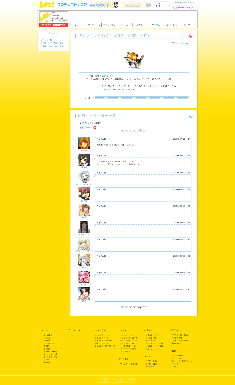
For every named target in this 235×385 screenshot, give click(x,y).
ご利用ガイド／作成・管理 (52, 43)
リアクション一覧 (127, 343)
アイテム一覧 (46, 40)
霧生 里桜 (84, 284)
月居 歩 (84, 301)
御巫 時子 (84, 167)
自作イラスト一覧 (152, 349)
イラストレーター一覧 (154, 343)
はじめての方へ (177, 2)
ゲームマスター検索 (128, 349)
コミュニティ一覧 (101, 338)
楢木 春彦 (84, 201)
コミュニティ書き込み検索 (105, 346)
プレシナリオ (125, 351)
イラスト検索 (151, 340)
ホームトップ (49, 335)
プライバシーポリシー (118, 379)
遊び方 (46, 346)
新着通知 (47, 340)
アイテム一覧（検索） (180, 335)
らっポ (46, 360)
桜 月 (84, 267)
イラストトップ (152, 335)
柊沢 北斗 (84, 217)
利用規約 (132, 379)
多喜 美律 (84, 150)
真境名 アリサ (84, 234)
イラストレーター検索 (154, 346)
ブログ (174, 367)
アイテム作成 (177, 338)
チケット (47, 362)
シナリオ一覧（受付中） (129, 338)
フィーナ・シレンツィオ (84, 184)
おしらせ (47, 338)
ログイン (193, 2)
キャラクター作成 (50, 357)
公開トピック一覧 (101, 343)
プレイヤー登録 (178, 356)
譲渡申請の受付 (178, 343)
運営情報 (104, 379)
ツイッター (176, 364)
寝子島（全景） (152, 361)
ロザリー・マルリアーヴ (84, 251)
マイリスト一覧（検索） (129, 364)
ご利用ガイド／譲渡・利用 (52, 46)
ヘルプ (186, 2)
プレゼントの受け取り (180, 340)
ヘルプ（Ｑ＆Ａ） (178, 358)
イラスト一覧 (151, 338)
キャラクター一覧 (50, 351)
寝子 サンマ (107, 76)
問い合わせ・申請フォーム (182, 361)
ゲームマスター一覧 (128, 346)
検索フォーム (86, 127)
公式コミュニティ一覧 (103, 340)
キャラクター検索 (50, 354)
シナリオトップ (126, 335)
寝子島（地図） (152, 364)
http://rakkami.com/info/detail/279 (119, 89)
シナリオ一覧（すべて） (129, 340)
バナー (174, 369)
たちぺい (185, 43)
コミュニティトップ (102, 335)
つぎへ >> (141, 130)
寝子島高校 (150, 367)
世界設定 (47, 349)
